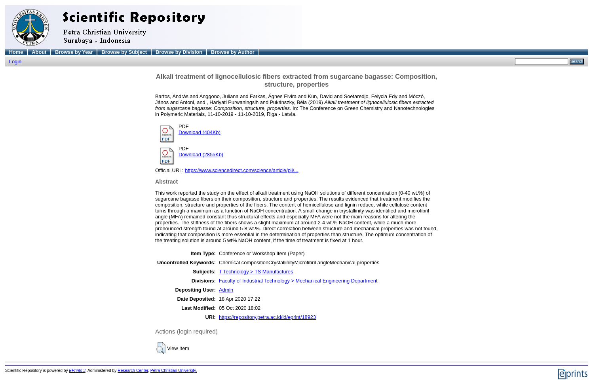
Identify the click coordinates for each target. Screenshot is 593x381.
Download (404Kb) (199, 132)
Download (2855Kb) (201, 154)
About (39, 52)
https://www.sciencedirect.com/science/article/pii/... (241, 170)
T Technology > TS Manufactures (256, 272)
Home (16, 52)
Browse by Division (179, 52)
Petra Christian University (173, 370)
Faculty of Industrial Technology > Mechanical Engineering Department (298, 281)
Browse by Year (74, 52)
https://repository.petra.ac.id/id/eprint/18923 (267, 317)
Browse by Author (233, 52)
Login (15, 61)
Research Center (133, 370)
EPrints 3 (77, 370)
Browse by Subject (124, 52)
